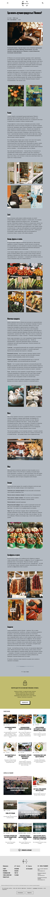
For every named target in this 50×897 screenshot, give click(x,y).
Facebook (16, 871)
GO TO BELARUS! (29, 868)
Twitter (16, 873)
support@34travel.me (41, 875)
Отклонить (20, 892)
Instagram (16, 868)
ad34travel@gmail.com (41, 879)
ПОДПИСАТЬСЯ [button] (25, 702)
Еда (17, 18)
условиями (35, 888)
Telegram (16, 875)
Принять (30, 892)
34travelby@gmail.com (41, 870)
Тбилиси (27, 671)
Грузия (24, 671)
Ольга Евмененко (13, 19)
